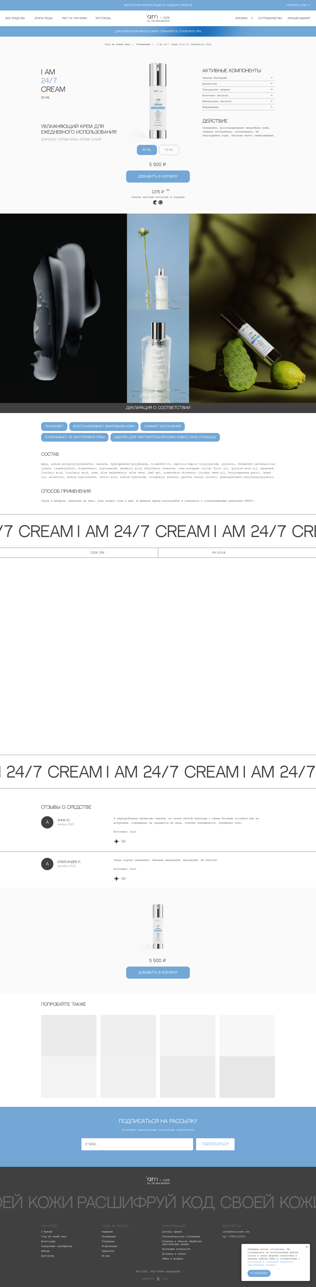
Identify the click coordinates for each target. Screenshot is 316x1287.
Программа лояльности (176, 1249)
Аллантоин (209, 83)
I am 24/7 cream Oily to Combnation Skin (184, 44)
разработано (148, 1279)
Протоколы (47, 1256)
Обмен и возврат (172, 1258)
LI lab (164, 1279)
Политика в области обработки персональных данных (182, 1243)
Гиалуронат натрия (216, 89)
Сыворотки (108, 1251)
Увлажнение (143, 44)
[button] (43, 18)
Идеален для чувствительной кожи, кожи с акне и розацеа (165, 437)
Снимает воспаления (162, 426)
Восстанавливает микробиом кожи (104, 426)
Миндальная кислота (216, 101)
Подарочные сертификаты (56, 1246)
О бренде (46, 1231)
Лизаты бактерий (214, 78)
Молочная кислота (215, 95)
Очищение (107, 1231)
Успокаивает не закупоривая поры (75, 437)
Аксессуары (48, 1241)
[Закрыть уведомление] (307, 1247)
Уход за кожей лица (117, 44)
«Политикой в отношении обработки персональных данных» (270, 1264)
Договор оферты (172, 1231)
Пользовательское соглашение (181, 1236)
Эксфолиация (109, 1246)
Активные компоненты (231, 71)
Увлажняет (54, 426)
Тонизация (108, 1241)
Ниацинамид (210, 107)
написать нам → (298, 5)
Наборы (45, 1251)
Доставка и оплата (174, 1254)
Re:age (106, 1256)
